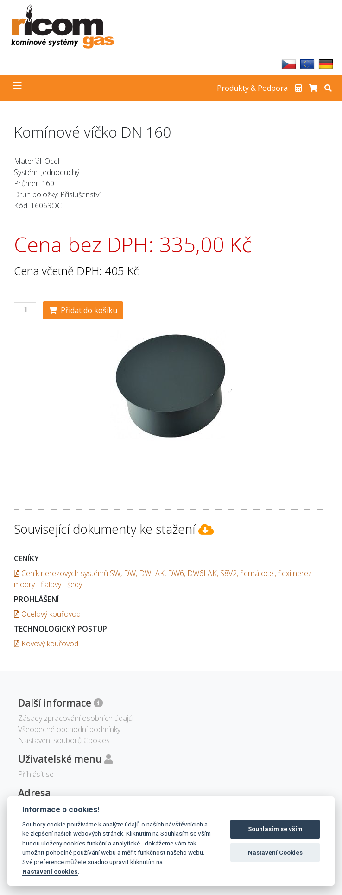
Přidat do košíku (83, 310)
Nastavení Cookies (275, 852)
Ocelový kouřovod (47, 614)
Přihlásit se (36, 774)
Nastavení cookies (50, 871)
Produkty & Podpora (252, 88)
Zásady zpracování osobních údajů (75, 718)
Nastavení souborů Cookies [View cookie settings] (64, 740)
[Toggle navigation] (17, 88)
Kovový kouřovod (46, 643)
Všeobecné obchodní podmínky (69, 729)
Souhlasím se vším (275, 829)
